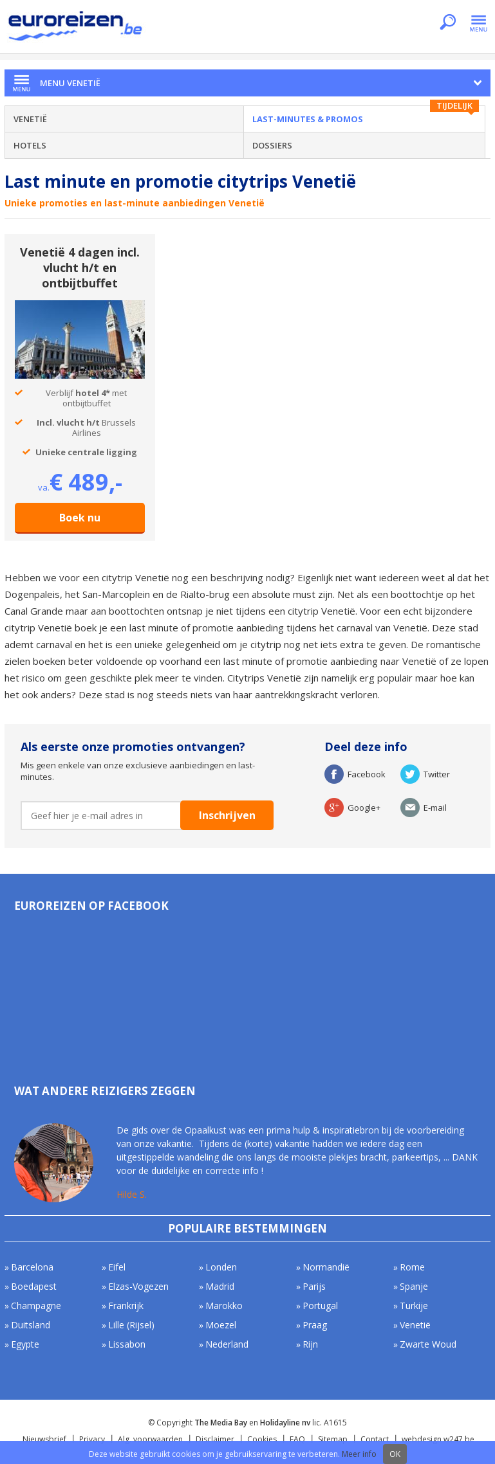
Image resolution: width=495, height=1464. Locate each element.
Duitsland (30, 1325)
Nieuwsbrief (44, 1439)
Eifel (117, 1267)
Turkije (414, 1305)
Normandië (326, 1267)
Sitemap (333, 1439)
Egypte (25, 1344)
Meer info (359, 1454)
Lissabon (126, 1344)
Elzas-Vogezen (138, 1286)
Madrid (219, 1286)
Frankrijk (126, 1305)
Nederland (226, 1344)
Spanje (414, 1286)
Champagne (36, 1305)
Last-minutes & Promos (307, 119)
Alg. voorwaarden (150, 1439)
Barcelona (32, 1267)
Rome (412, 1267)
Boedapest (34, 1286)
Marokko (224, 1305)
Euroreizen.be (77, 28)
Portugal (320, 1305)
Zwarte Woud (428, 1344)
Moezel (220, 1325)
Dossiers (272, 145)
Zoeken (447, 23)
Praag (315, 1325)
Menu (478, 23)
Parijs (314, 1286)
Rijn (310, 1344)
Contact (374, 1439)
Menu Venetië (70, 83)
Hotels (30, 145)
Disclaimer (215, 1439)
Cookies (262, 1439)
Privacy (92, 1439)
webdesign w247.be (438, 1439)
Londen (221, 1267)
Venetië (30, 119)
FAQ (297, 1439)
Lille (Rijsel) (131, 1325)
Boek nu (79, 518)
